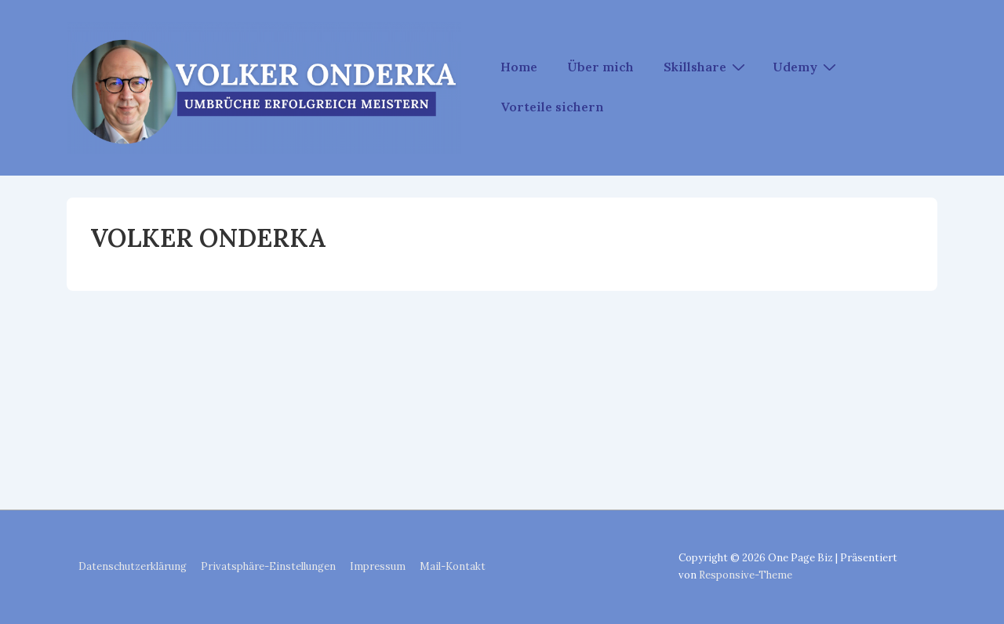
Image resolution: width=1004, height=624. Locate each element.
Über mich (600, 66)
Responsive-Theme (745, 575)
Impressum (378, 566)
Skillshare (706, 66)
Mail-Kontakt (453, 566)
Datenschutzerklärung (132, 566)
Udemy (806, 66)
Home (518, 66)
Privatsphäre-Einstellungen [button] (268, 566)
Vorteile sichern (552, 106)
